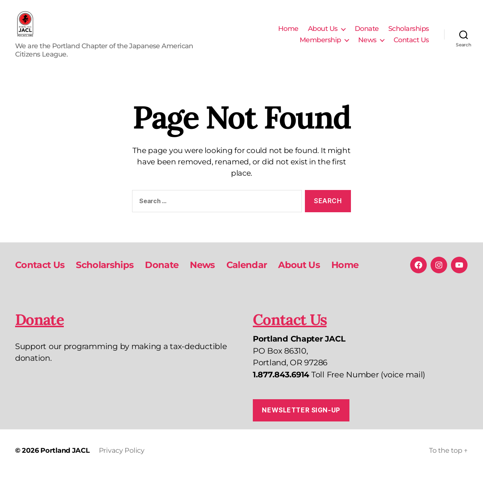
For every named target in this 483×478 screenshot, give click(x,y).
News (367, 43)
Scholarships (408, 32)
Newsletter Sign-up (301, 416)
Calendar (246, 270)
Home (288, 32)
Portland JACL (65, 456)
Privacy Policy (122, 456)
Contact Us (411, 43)
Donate (367, 32)
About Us (323, 32)
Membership (320, 43)
